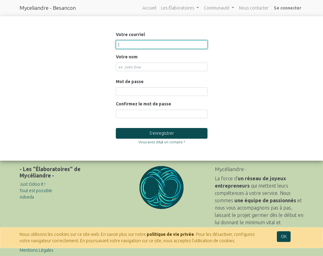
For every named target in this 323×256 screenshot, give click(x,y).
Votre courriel (130, 34)
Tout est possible (36, 190)
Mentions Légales (36, 250)
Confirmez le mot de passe (143, 103)
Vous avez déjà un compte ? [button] (161, 142)
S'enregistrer (161, 133)
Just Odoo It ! (32, 184)
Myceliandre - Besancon (48, 8)
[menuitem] (149, 8)
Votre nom (127, 56)
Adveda (27, 197)
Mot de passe (130, 81)
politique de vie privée (170, 234)
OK (284, 236)
